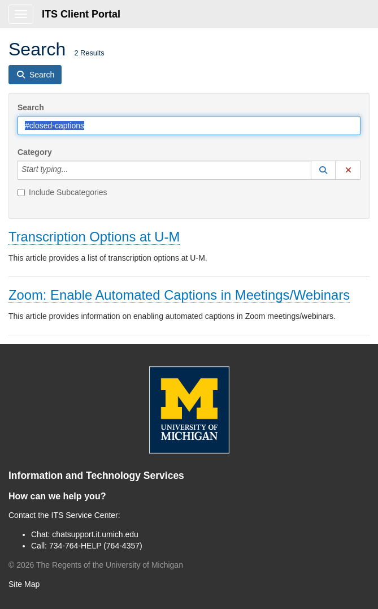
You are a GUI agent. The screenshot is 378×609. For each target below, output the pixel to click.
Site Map (24, 584)
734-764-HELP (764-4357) (95, 545)
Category (35, 152)
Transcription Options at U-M (94, 236)
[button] (323, 170)
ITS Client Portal (81, 14)
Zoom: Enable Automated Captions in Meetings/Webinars (179, 295)
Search (31, 107)
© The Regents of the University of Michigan (95, 564)
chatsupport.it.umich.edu (95, 534)
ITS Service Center (84, 515)
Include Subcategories (62, 192)
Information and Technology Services (96, 475)
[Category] (74, 170)
